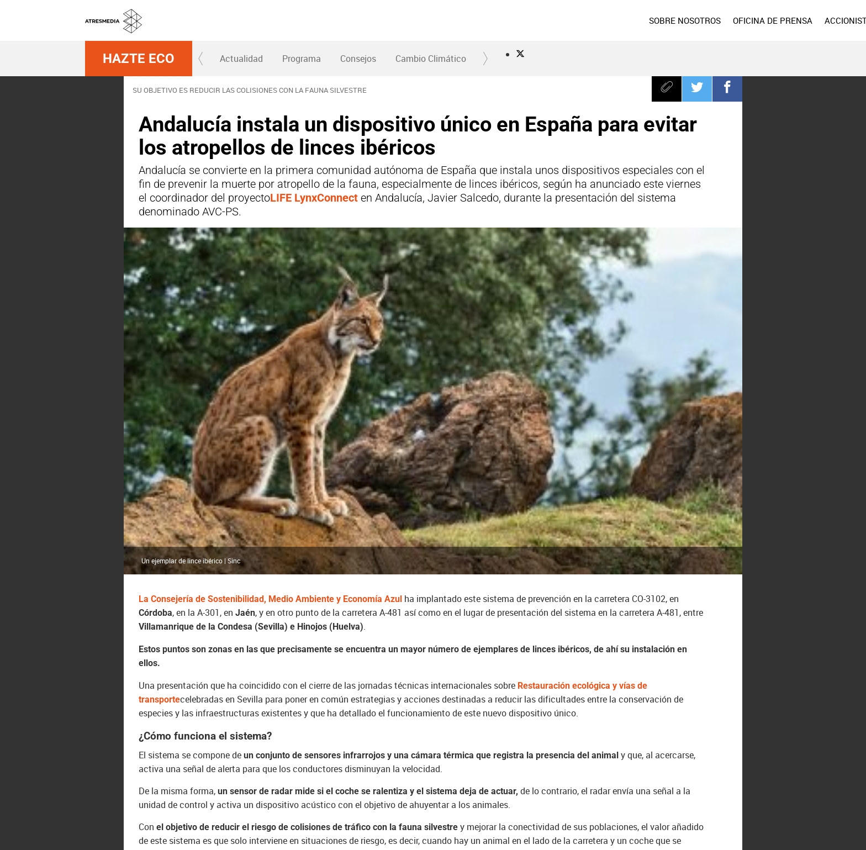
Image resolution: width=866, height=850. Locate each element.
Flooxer (761, 774)
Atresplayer (715, 774)
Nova (476, 774)
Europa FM (629, 774)
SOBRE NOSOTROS (528, 20)
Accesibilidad (575, 835)
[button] (201, 58)
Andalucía (254, 716)
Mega (514, 774)
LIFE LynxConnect (314, 197)
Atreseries (552, 774)
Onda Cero (591, 774)
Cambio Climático (430, 58)
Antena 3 (360, 774)
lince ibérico (374, 716)
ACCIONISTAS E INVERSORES (724, 20)
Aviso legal (482, 821)
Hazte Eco (139, 58)
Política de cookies (600, 821)
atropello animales (180, 716)
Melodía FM (668, 774)
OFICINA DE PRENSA (616, 20)
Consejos (358, 58)
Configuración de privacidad (508, 835)
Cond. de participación (666, 821)
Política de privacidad (535, 821)
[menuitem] (529, 20)
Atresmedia (123, 774)
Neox (437, 774)
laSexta (399, 774)
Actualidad (241, 58)
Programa (301, 58)
